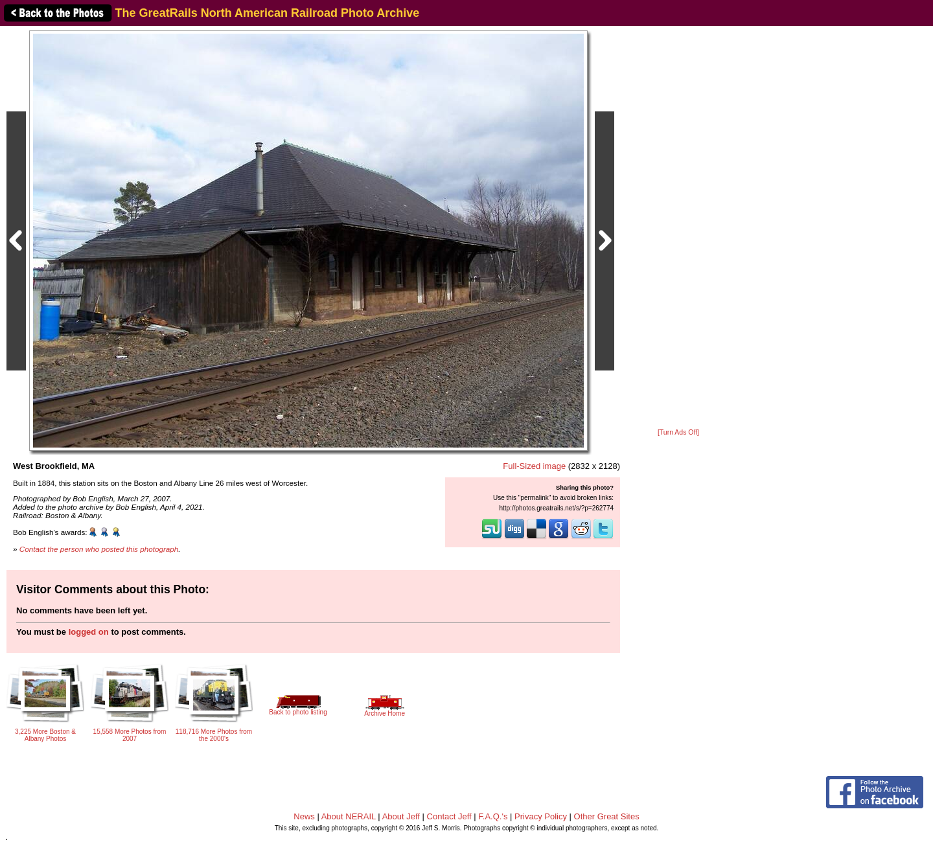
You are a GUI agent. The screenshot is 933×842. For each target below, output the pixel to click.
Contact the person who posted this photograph (99, 549)
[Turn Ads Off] (678, 432)
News (304, 816)
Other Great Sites (606, 816)
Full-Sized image (534, 466)
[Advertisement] (678, 228)
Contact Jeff (449, 816)
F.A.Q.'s (492, 816)
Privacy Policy (540, 816)
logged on (89, 632)
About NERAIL (348, 816)
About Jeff (401, 816)
